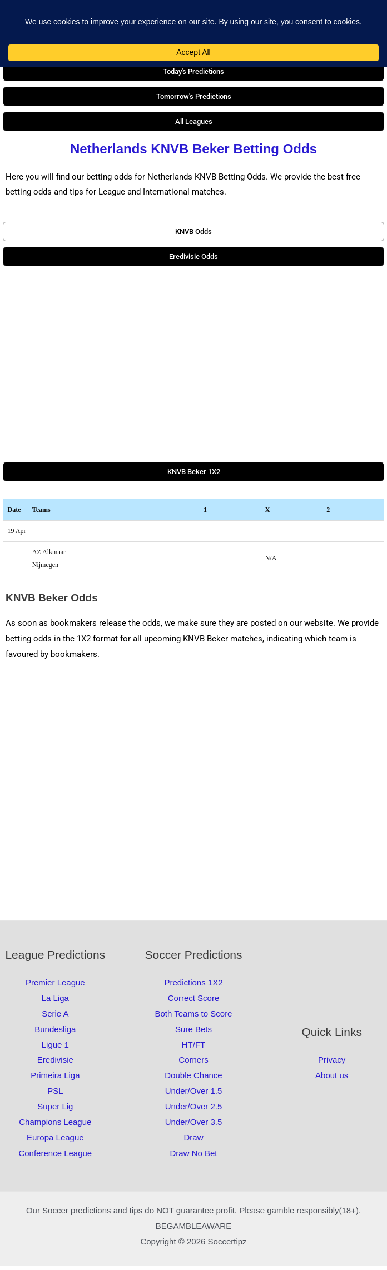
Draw (193, 1141)
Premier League (55, 986)
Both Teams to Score (193, 1017)
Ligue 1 (55, 1048)
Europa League (55, 1141)
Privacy (331, 1063)
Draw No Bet (193, 1156)
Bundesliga (55, 1033)
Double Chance (193, 1079)
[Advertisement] (193, 368)
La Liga (55, 1002)
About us (331, 1079)
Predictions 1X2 (193, 986)
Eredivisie (55, 1063)
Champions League (55, 1125)
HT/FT (194, 1048)
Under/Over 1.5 (193, 1094)
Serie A (55, 1017)
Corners (193, 1063)
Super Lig (55, 1110)
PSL (55, 1094)
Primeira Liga (55, 1079)
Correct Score (194, 1002)
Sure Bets (193, 1033)
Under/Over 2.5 (193, 1110)
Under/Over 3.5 (193, 1125)
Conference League (55, 1156)
